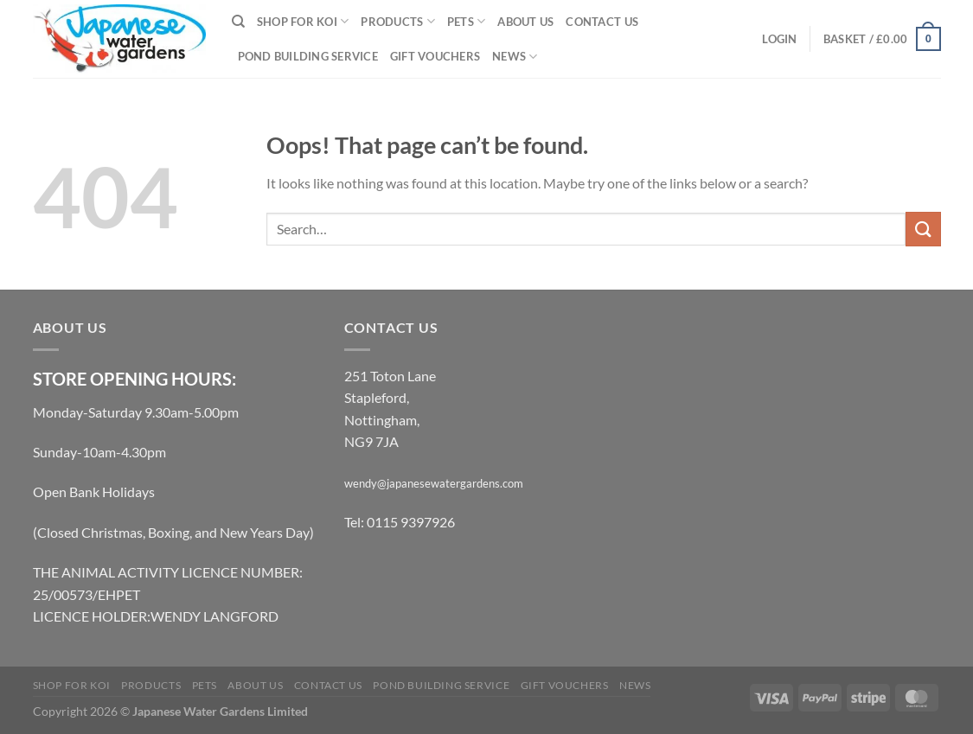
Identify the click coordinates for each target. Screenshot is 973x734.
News (514, 56)
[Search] (238, 21)
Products (398, 21)
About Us (525, 22)
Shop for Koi (303, 21)
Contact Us (602, 22)
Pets (466, 21)
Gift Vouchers (435, 56)
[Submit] (923, 229)
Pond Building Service (308, 56)
